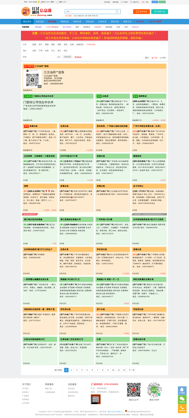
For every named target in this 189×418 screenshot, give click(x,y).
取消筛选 (78, 57)
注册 (143, 2)
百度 (126, 27)
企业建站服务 (50, 392)
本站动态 (38, 27)
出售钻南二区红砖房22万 (71, 339)
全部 (34, 44)
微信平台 (136, 2)
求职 (65, 44)
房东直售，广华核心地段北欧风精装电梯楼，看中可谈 (121, 126)
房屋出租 (33, 126)
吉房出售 (64, 249)
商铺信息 (65, 22)
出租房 (105, 96)
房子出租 (101, 309)
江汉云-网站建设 (52, 27)
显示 (147, 58)
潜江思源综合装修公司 (70, 219)
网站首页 (27, 22)
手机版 (124, 2)
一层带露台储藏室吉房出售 (36, 279)
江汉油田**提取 (42, 66)
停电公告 (135, 27)
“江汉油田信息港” (58, 412)
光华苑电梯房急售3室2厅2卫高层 (148, 219)
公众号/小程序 (154, 22)
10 (113, 370)
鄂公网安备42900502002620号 (138, 412)
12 (124, 370)
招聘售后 (143, 96)
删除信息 (71, 396)
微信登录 (162, 2)
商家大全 (127, 22)
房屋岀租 (101, 186)
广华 (40, 51)
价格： (25, 57)
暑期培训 (137, 156)
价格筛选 (67, 57)
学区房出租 (102, 249)
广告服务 (25, 396)
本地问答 (140, 22)
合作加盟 (25, 403)
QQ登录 (154, 2)
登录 (147, 2)
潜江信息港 (67, 27)
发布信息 (143, 12)
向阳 (47, 51)
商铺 (47, 44)
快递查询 (86, 27)
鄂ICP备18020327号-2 (88, 412)
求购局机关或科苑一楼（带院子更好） (41, 309)
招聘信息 (77, 22)
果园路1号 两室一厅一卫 (108, 279)
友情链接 (25, 399)
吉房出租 (64, 126)
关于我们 (25, 388)
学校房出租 (138, 309)
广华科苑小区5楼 (104, 219)
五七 (53, 51)
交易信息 (102, 22)
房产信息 (52, 22)
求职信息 (90, 22)
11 (119, 370)
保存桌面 (107, 2)
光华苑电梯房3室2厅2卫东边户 (38, 249)
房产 (40, 44)
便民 (53, 44)
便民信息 (115, 22)
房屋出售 (81, 16)
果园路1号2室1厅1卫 (70, 279)
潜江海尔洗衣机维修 (33, 219)
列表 (164, 58)
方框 (156, 58)
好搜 (118, 27)
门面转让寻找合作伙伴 (43, 96)
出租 (75, 16)
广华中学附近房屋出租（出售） (147, 126)
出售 (86, 16)
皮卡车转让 (138, 186)
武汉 (65, 51)
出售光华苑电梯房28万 (34, 339)
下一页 (132, 370)
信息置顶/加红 (73, 392)
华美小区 (95, 16)
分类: (25, 44)
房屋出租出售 (139, 339)
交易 (72, 44)
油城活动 (80, 44)
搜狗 (77, 27)
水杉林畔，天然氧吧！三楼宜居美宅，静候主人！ (46, 156)
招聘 (89, 16)
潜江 (59, 51)
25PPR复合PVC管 (69, 156)
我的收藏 (115, 2)
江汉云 (115, 412)
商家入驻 (161, 12)
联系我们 (25, 392)
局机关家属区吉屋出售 (143, 279)
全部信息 (40, 22)
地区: (25, 51)
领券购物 (108, 27)
